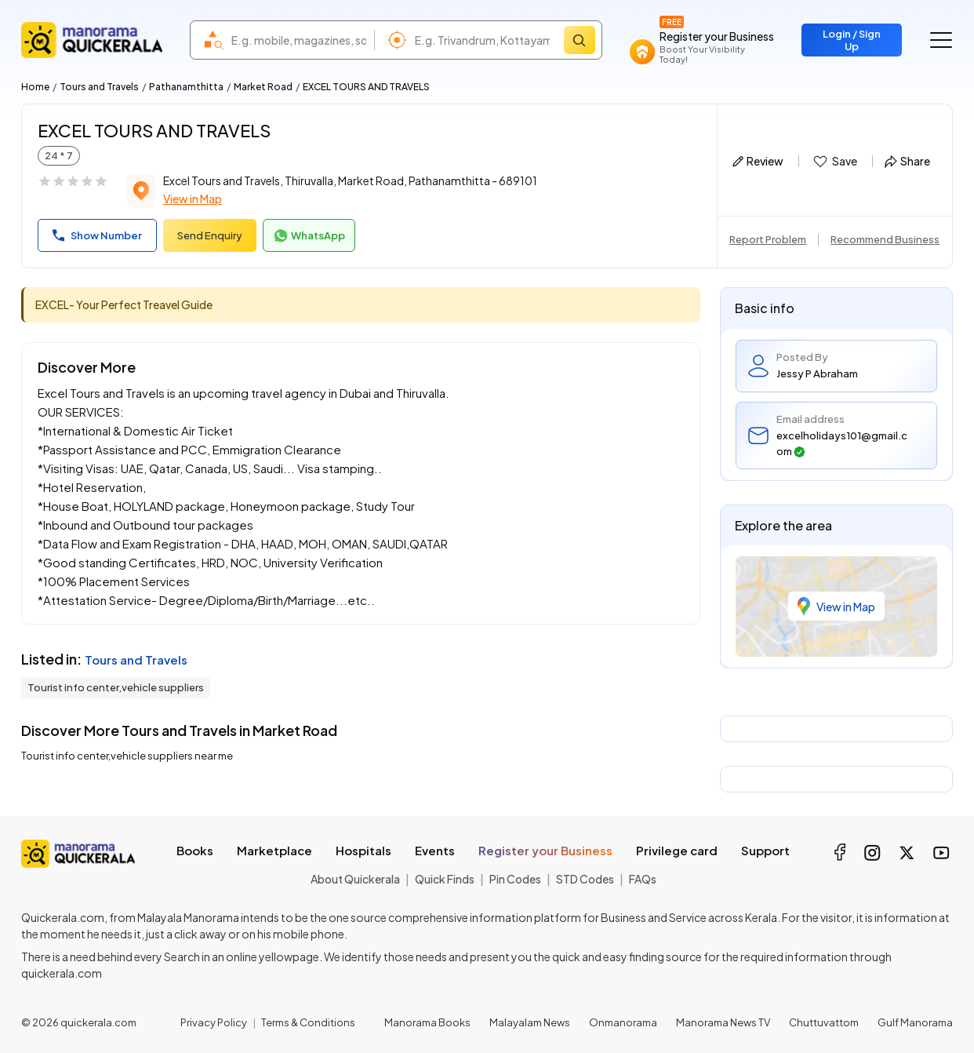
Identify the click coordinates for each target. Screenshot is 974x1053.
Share (907, 161)
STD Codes (585, 879)
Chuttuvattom (824, 1022)
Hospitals (363, 850)
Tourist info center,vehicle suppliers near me (127, 755)
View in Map (192, 198)
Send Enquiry (209, 235)
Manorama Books (427, 1022)
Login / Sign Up (852, 40)
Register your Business (545, 850)
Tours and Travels (99, 87)
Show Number (97, 235)
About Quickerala (355, 879)
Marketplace (274, 850)
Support (765, 850)
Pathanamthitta (186, 87)
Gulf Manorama (915, 1022)
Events (435, 850)
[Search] (579, 40)
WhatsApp (309, 236)
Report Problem (767, 239)
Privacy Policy (213, 1022)
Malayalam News (529, 1022)
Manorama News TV (723, 1022)
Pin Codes (515, 879)
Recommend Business (884, 239)
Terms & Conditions (308, 1022)
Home (35, 87)
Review (757, 161)
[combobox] (299, 40)
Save (834, 161)
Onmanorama (623, 1022)
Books (194, 850)
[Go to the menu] (941, 40)
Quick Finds (444, 879)
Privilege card (677, 850)
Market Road (263, 87)
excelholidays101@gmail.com (841, 443)
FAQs (642, 879)
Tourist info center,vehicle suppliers (115, 687)
